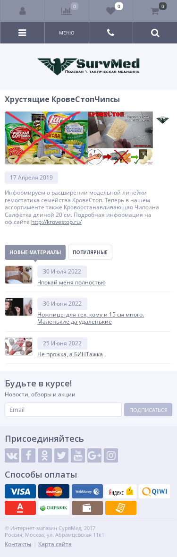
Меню (67, 32)
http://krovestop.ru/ (56, 222)
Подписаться (148, 409)
